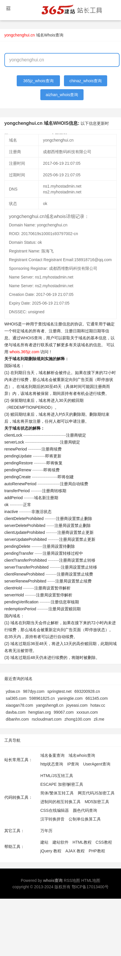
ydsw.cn (13, 691)
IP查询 (73, 764)
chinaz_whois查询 (85, 80)
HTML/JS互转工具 (56, 775)
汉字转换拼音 (52, 819)
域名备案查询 (52, 755)
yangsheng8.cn (49, 705)
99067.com (63, 712)
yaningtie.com (70, 698)
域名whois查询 (82, 755)
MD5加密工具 (97, 801)
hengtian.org (39, 712)
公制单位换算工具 (85, 819)
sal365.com (16, 698)
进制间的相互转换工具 (60, 801)
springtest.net (59, 691)
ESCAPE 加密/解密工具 (61, 784)
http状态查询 (51, 764)
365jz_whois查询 (38, 80)
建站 (44, 842)
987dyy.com (33, 691)
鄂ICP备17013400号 (90, 886)
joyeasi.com (77, 705)
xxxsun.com (87, 712)
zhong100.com (78, 719)
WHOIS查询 (31, 338)
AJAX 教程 (75, 851)
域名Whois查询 (49, 35)
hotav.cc (97, 705)
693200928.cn (87, 691)
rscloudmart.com (46, 719)
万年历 (46, 830)
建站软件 (60, 842)
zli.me (99, 719)
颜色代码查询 (85, 810)
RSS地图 (72, 880)
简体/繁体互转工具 (57, 793)
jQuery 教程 (50, 851)
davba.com (15, 712)
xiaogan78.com (19, 705)
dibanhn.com (17, 719)
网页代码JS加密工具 (96, 793)
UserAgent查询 (96, 764)
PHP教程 (97, 851)
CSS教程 (104, 842)
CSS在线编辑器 (54, 810)
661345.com (97, 698)
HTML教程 (82, 842)
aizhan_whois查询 (62, 94)
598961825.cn (42, 698)
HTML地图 (90, 880)
